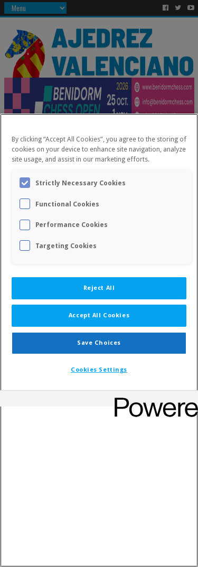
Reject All (99, 287)
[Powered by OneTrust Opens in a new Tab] (152, 400)
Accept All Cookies (99, 315)
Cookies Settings (99, 369)
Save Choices (99, 342)
